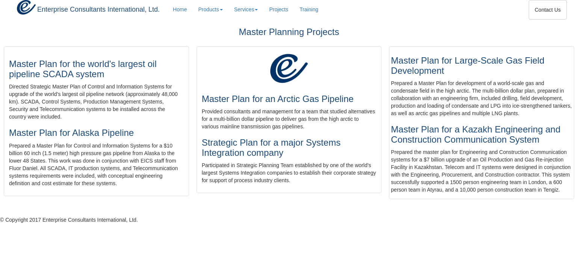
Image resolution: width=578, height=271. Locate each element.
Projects (278, 8)
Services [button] (246, 9)
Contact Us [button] (548, 10)
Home (180, 9)
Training (309, 8)
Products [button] (210, 9)
